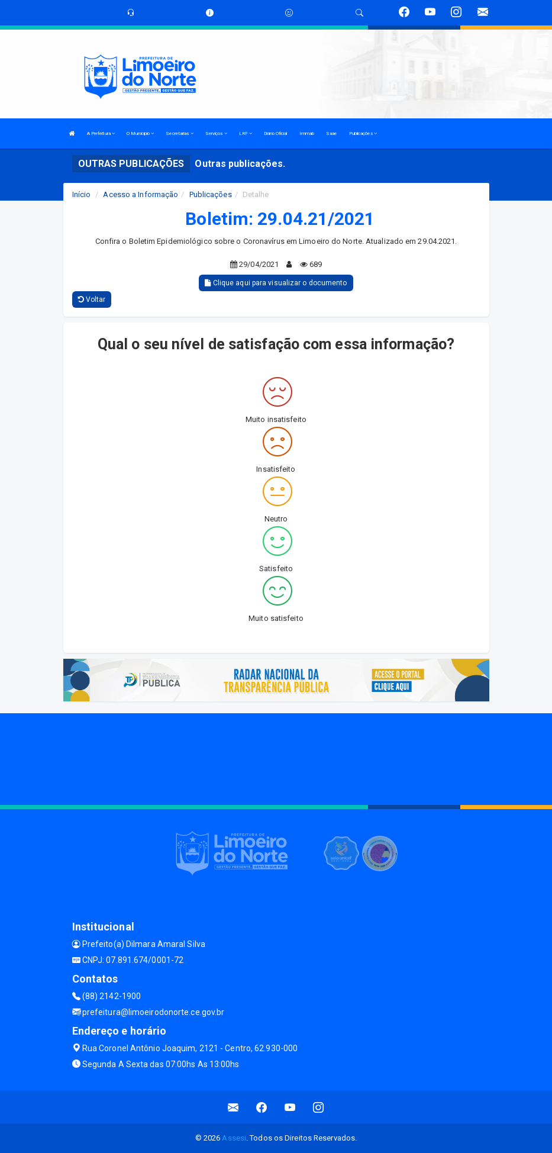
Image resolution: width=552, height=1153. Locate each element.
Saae (331, 133)
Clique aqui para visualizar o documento (276, 283)
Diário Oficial (275, 133)
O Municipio (140, 133)
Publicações (363, 133)
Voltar (92, 299)
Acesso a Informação (140, 194)
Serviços (216, 133)
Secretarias (179, 133)
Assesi (234, 1137)
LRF (246, 133)
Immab (307, 133)
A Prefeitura (101, 133)
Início (81, 194)
